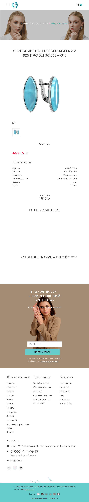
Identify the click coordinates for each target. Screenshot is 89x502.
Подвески (12, 412)
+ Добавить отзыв (68, 257)
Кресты (10, 408)
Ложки (10, 416)
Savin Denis (29, 489)
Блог (62, 395)
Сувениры (12, 420)
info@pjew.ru (16, 460)
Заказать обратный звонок (23, 455)
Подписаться (42, 352)
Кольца (10, 404)
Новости (64, 387)
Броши (10, 395)
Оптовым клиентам (42, 395)
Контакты (64, 399)
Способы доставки (42, 387)
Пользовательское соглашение (44, 499)
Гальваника (65, 391)
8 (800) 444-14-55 (24, 451)
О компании (65, 383)
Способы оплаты (41, 383)
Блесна (10, 383)
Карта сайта (65, 404)
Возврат (37, 391)
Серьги (10, 391)
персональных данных (48, 361)
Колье (10, 399)
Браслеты (11, 387)
